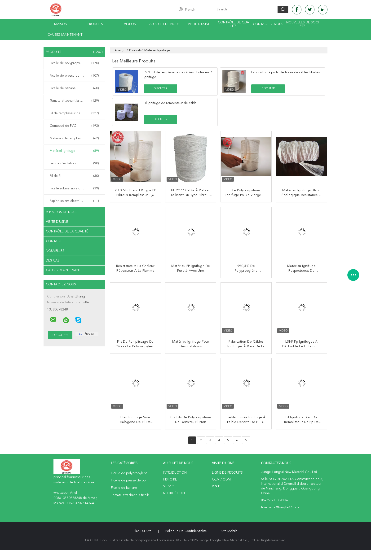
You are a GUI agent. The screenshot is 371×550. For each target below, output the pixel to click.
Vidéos (130, 24)
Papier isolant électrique (74, 201)
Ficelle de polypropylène (74, 63)
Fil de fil (74, 176)
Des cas (53, 260)
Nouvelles (55, 251)
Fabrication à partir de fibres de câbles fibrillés (285, 72)
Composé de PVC (74, 125)
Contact (54, 241)
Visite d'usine (199, 24)
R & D (216, 486)
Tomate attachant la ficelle (74, 100)
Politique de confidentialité (186, 531)
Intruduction (175, 472)
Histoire (170, 479)
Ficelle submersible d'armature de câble (75, 188)
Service (169, 486)
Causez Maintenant (65, 34)
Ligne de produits (227, 472)
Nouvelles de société (302, 24)
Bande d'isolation (74, 163)
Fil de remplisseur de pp (74, 113)
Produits (95, 24)
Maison (60, 24)
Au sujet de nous (164, 24)
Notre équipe (174, 493)
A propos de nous (61, 212)
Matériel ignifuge (74, 150)
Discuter (160, 88)
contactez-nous (268, 24)
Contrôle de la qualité (67, 231)
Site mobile (229, 531)
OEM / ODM (221, 479)
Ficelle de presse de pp (74, 75)
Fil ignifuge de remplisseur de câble (170, 103)
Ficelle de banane (74, 88)
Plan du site (142, 531)
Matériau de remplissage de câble (75, 138)
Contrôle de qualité (233, 24)
